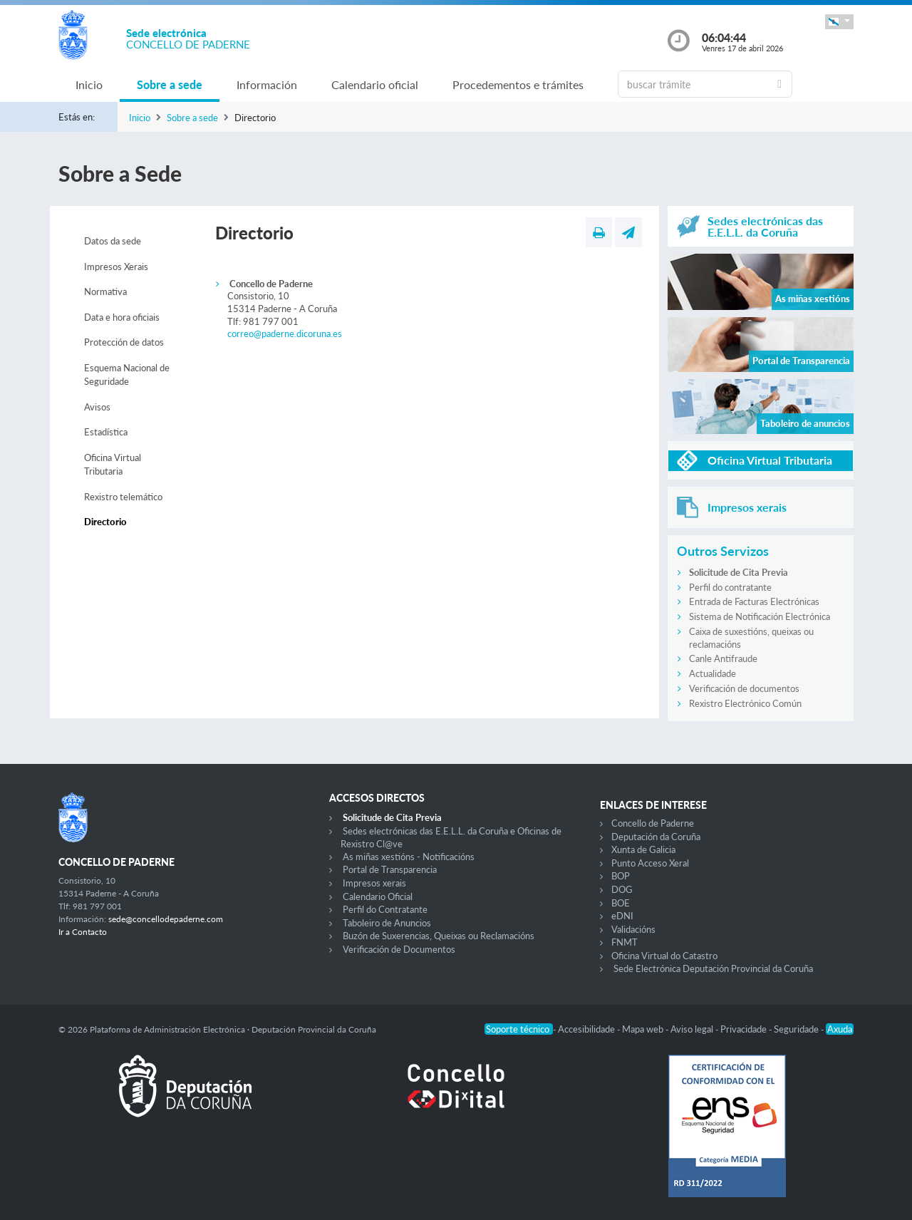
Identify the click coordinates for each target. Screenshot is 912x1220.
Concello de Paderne (652, 823)
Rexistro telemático (123, 496)
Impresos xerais (374, 883)
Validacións (633, 929)
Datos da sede (112, 241)
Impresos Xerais (116, 266)
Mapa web (643, 1029)
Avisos (97, 407)
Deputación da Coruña (655, 836)
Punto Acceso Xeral (650, 863)
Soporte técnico (518, 1029)
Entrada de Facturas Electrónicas (754, 601)
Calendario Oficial (378, 896)
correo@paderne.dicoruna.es (284, 333)
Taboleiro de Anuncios (387, 923)
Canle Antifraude (723, 658)
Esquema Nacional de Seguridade (127, 375)
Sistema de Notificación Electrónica (759, 616)
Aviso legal (692, 1029)
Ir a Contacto (82, 931)
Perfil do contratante (730, 587)
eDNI (622, 915)
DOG (622, 889)
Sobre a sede (169, 84)
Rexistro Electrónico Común (745, 703)
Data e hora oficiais (122, 317)
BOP (620, 876)
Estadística (106, 432)
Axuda (839, 1029)
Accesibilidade (587, 1029)
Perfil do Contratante (385, 909)
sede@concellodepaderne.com (165, 919)
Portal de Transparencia (390, 869)
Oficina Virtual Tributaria (112, 464)
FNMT (624, 942)
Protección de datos (124, 342)
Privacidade (744, 1029)
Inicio (89, 84)
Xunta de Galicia (643, 849)
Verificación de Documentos (399, 949)
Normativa (105, 291)
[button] (839, 21)
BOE (620, 903)
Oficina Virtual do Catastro (664, 955)
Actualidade (712, 673)
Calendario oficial (374, 84)
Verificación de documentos (744, 688)
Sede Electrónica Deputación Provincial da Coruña (713, 968)
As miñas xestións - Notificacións (409, 856)
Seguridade (797, 1029)
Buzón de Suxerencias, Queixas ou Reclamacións (438, 935)
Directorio (105, 521)
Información (267, 84)
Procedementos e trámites (518, 84)
